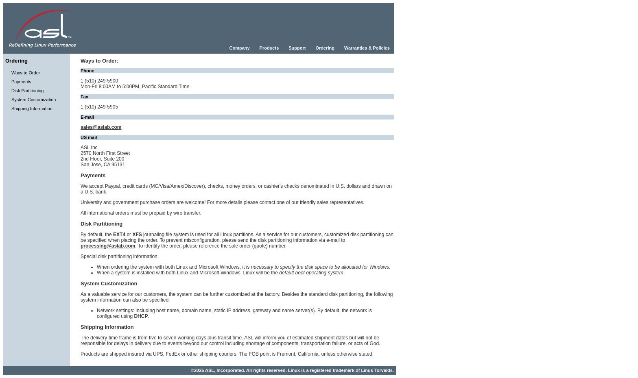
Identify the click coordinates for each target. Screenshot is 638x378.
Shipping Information (31, 108)
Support (297, 48)
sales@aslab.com (101, 127)
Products (269, 48)
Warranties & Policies (367, 48)
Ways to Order (25, 72)
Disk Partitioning (27, 90)
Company (239, 48)
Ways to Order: (99, 61)
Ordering (324, 48)
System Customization (33, 99)
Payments (21, 81)
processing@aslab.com (108, 246)
